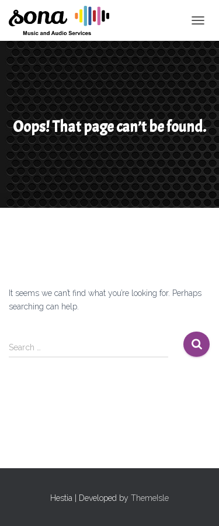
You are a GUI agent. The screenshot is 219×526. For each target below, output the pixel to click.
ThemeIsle (150, 498)
